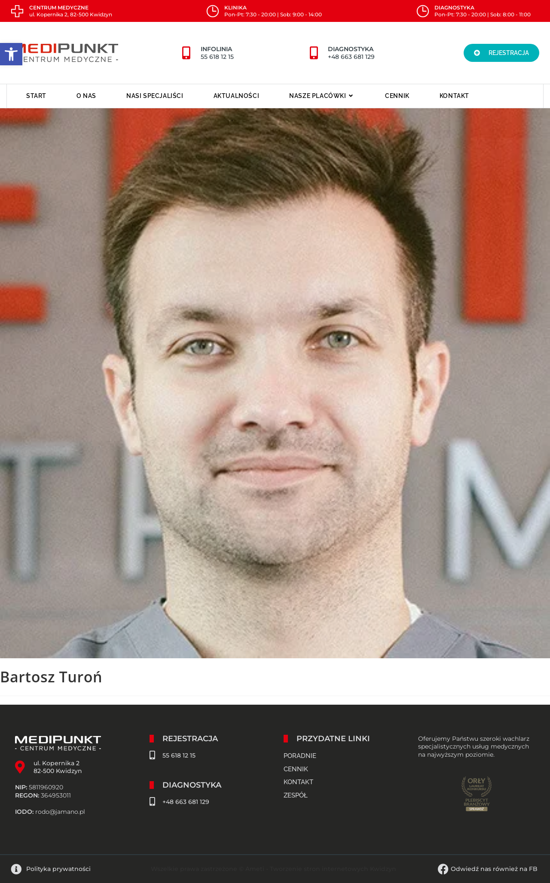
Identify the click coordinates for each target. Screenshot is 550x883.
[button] (501, 53)
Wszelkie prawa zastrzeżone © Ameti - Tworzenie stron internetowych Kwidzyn (273, 869)
